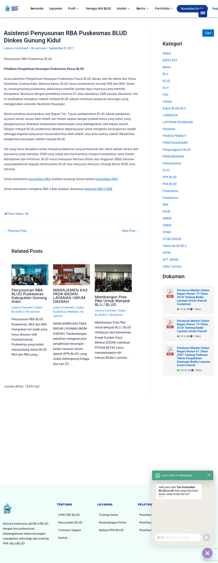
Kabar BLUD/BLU (174, 108)
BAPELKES (170, 60)
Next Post (130, 230)
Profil (74, 8)
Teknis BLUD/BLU (175, 246)
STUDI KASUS (172, 239)
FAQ (165, 94)
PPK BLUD (170, 177)
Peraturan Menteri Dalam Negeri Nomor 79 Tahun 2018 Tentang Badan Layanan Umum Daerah (193, 326)
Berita (142, 8)
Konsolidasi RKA (106, 179)
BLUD (166, 81)
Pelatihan (72, 311)
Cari (208, 33)
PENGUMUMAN (173, 156)
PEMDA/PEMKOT (174, 136)
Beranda (37, 8)
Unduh (124, 8)
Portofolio (164, 8)
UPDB (166, 253)
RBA (165, 204)
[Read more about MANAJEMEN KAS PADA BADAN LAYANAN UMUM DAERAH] (71, 274)
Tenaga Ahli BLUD (98, 8)
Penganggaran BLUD (177, 149)
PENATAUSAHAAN (175, 143)
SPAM (167, 232)
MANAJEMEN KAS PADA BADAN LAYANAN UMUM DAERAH (70, 296)
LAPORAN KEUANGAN (178, 122)
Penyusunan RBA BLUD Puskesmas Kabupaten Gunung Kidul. (29, 296)
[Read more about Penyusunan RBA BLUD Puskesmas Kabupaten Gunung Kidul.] (29, 274)
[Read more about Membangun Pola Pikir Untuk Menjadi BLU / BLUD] (113, 278)
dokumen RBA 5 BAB (98, 189)
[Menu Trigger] (203, 13)
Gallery (167, 101)
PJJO (166, 170)
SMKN (167, 218)
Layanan (55, 8)
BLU (165, 74)
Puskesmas (170, 191)
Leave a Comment (16, 48)
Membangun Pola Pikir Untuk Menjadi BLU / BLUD (112, 301)
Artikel (167, 53)
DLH (166, 88)
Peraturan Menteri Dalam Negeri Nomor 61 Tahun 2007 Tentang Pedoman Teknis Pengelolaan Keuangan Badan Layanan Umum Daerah (193, 356)
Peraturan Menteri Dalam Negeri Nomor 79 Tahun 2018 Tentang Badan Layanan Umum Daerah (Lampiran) (193, 297)
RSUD (166, 211)
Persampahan (172, 163)
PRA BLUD (170, 184)
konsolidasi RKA (40, 179)
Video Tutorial (172, 266)
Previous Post (15, 230)
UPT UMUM (170, 259)
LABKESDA (170, 115)
